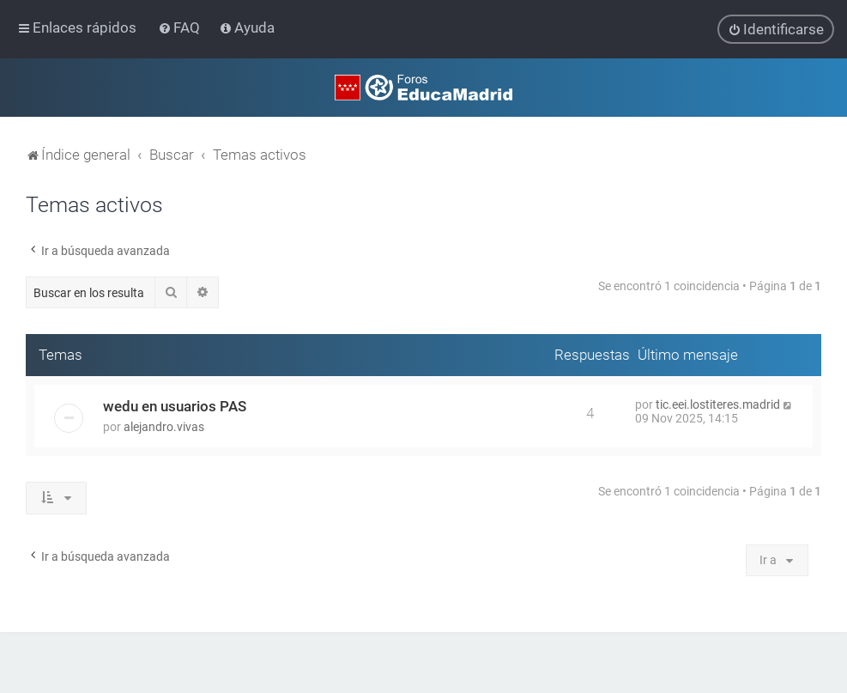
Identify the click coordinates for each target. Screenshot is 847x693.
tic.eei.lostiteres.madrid (718, 404)
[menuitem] (181, 27)
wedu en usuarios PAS (174, 406)
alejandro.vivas (164, 427)
